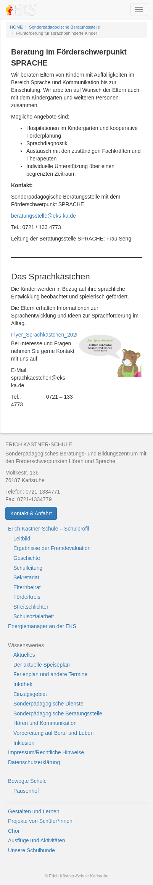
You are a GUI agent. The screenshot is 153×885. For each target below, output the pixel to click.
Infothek (22, 684)
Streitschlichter (30, 607)
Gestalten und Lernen (34, 811)
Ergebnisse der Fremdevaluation (51, 548)
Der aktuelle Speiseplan (41, 665)
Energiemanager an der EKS (42, 626)
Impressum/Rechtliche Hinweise (46, 752)
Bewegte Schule (27, 781)
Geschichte (26, 558)
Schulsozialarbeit (33, 616)
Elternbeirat (27, 587)
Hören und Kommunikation (45, 723)
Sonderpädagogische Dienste (48, 704)
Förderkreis (26, 597)
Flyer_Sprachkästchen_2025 (45, 335)
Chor (13, 831)
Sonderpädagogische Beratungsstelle (64, 27)
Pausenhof (26, 791)
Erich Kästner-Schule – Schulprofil (48, 529)
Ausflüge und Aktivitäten (36, 840)
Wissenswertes (26, 645)
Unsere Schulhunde (31, 850)
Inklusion (23, 743)
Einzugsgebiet (30, 694)
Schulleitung (27, 568)
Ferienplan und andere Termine (50, 674)
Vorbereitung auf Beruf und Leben (53, 733)
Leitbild (21, 538)
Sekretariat (26, 577)
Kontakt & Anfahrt (31, 513)
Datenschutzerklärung (34, 762)
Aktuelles (24, 655)
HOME (16, 27)
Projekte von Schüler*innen (40, 821)
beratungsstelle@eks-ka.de (43, 216)
